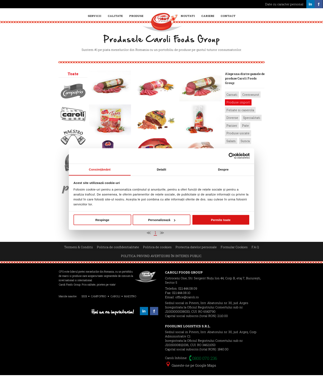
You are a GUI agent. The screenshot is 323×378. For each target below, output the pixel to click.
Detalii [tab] (161, 169)
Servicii (94, 16)
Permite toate (221, 220)
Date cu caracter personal (284, 4)
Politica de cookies (157, 250)
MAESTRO (130, 299)
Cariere (207, 16)
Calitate (115, 16)
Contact (228, 16)
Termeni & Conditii (78, 250)
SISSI (84, 299)
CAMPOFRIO (98, 299)
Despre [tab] (223, 169)
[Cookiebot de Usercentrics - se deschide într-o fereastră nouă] (232, 156)
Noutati (188, 16)
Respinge (102, 220)
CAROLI (115, 299)
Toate (73, 76)
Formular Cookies (234, 250)
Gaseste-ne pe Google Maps (191, 368)
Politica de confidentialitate (118, 250)
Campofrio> (73, 93)
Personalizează (161, 220)
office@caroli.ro (187, 300)
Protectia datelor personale (196, 250)
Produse (136, 16)
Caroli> (73, 116)
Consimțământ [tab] (99, 169)
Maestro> (73, 140)
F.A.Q (255, 250)
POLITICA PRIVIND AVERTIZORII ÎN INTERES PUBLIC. (161, 259)
